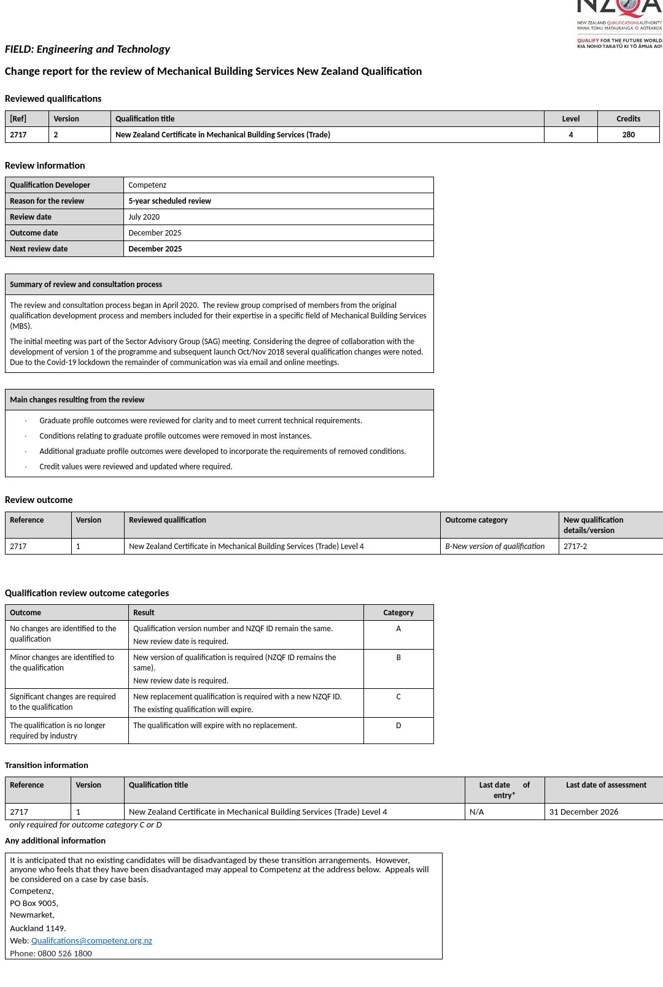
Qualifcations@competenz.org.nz (91, 940)
